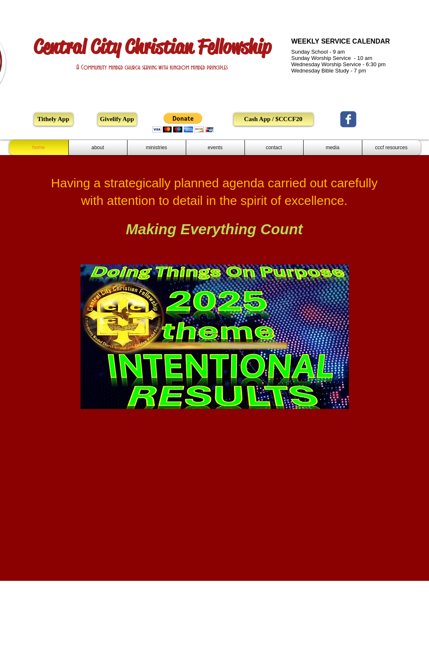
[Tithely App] (53, 119)
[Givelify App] (117, 119)
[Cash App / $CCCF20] (273, 119)
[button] (183, 122)
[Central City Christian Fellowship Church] (348, 119)
